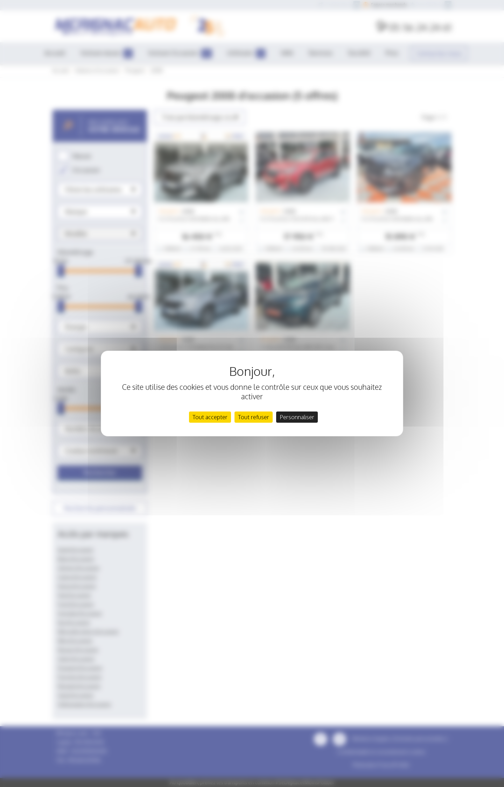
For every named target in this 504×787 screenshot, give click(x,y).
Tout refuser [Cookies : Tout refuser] (253, 417)
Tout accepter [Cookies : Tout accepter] (209, 417)
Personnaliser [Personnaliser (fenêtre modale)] (297, 417)
